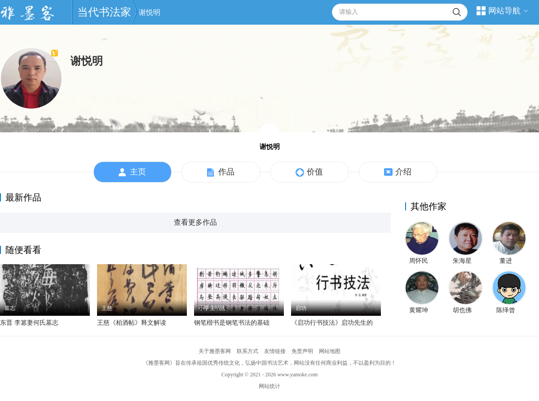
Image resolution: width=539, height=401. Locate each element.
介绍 (397, 172)
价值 (309, 172)
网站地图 (329, 351)
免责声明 (302, 351)
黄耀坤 (418, 310)
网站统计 (269, 386)
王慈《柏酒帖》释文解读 (131, 322)
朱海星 (462, 260)
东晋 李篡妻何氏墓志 (29, 322)
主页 (132, 172)
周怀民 (418, 260)
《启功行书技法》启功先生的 (332, 322)
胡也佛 (462, 310)
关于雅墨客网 (215, 351)
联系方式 (247, 351)
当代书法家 (104, 12)
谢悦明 (149, 12)
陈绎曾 (505, 310)
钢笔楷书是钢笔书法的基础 (232, 322)
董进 (505, 260)
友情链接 (275, 351)
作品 (220, 172)
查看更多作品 (195, 222)
